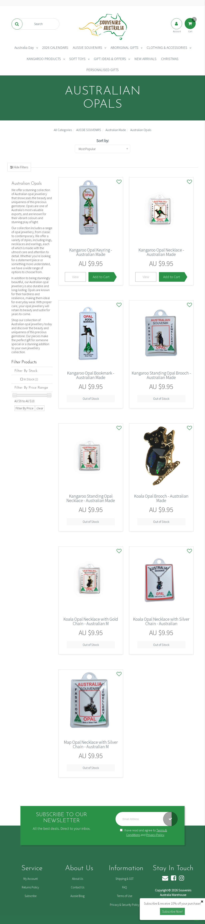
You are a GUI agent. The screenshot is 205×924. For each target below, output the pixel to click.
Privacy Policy (155, 835)
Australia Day (24, 47)
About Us (77, 879)
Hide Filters (20, 167)
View (75, 277)
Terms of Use (124, 896)
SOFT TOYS (77, 58)
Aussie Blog (77, 896)
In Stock (31, 379)
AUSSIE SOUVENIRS (87, 47)
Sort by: (102, 140)
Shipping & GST (125, 879)
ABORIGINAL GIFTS (124, 47)
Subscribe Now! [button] (172, 911)
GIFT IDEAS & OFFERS (110, 58)
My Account (30, 879)
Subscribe (30, 896)
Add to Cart (101, 277)
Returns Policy (30, 887)
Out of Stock (91, 399)
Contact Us (77, 887)
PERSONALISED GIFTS (102, 69)
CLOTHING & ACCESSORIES (167, 47)
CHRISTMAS (169, 58)
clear (39, 408)
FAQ (124, 887)
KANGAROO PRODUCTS (44, 58)
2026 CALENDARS (55, 47)
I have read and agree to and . (143, 832)
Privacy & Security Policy (124, 905)
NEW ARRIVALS (145, 58)
